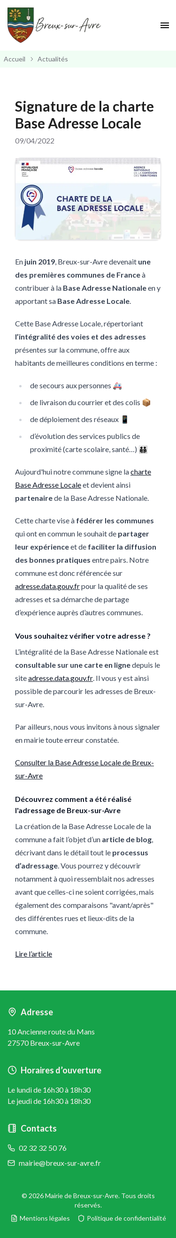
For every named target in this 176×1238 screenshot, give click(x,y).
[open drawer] (164, 25)
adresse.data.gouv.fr (47, 585)
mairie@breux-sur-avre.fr (60, 1162)
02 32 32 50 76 (43, 1147)
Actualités (53, 59)
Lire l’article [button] (33, 953)
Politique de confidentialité (121, 1218)
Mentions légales (40, 1218)
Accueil (14, 59)
